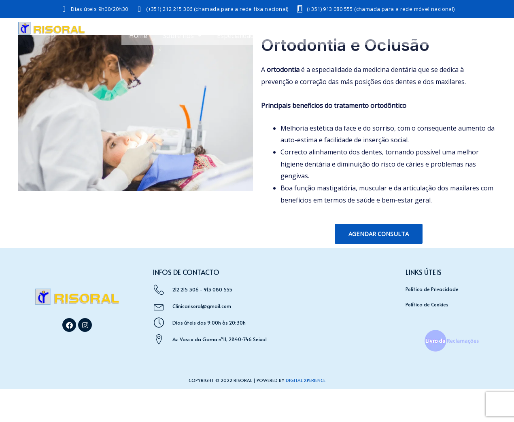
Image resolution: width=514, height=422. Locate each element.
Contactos (478, 54)
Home (138, 35)
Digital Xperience (305, 380)
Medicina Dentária (341, 35)
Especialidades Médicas (256, 35)
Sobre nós (182, 35)
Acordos (481, 35)
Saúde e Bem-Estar (421, 35)
